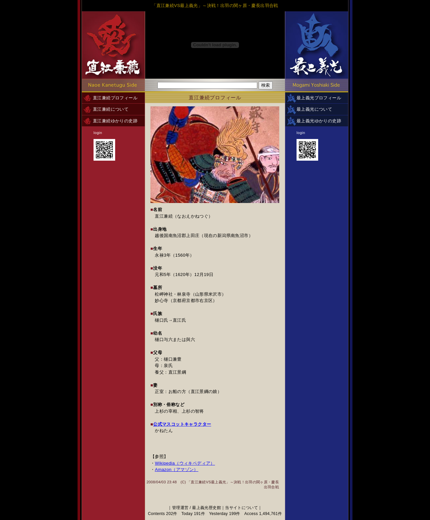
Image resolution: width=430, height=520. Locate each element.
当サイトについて (241, 507)
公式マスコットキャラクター (182, 424)
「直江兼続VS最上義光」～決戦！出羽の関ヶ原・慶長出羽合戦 (215, 5)
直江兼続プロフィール (115, 97)
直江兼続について (110, 109)
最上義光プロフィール (319, 97)
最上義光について (314, 109)
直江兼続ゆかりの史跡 (115, 120)
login (98, 133)
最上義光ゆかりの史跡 (319, 120)
